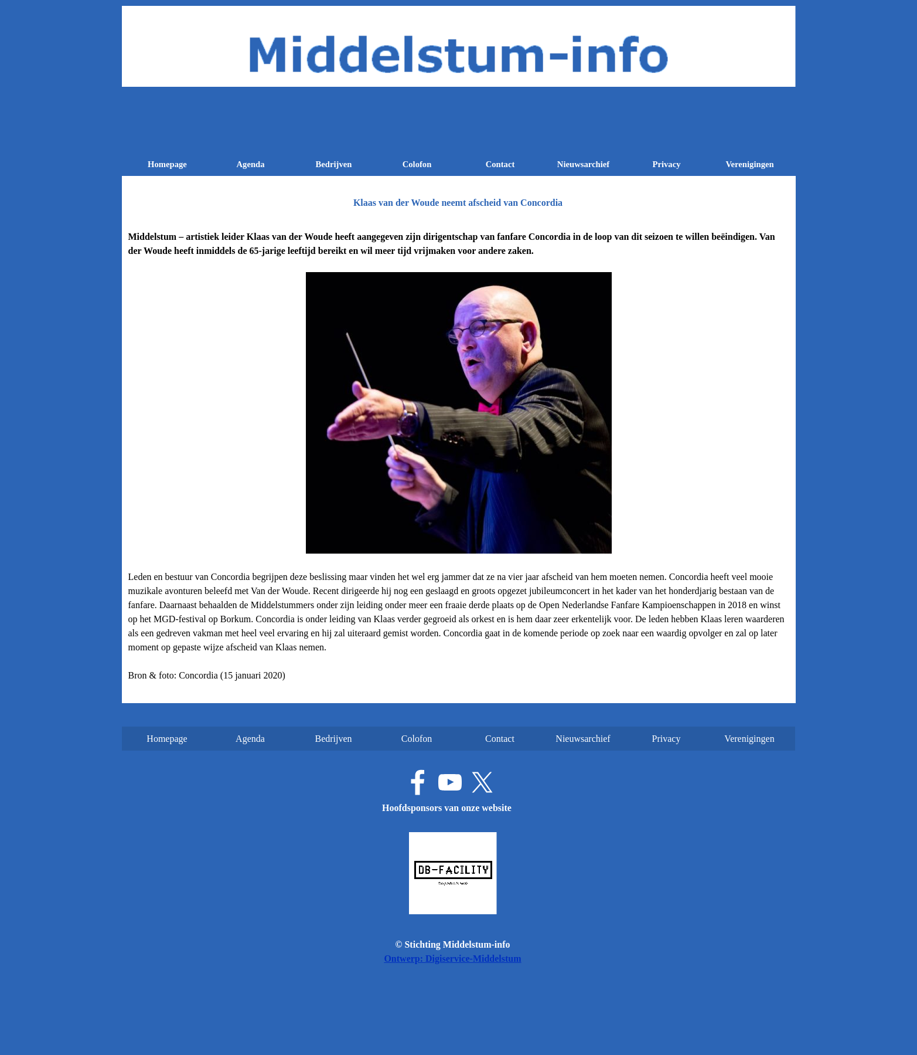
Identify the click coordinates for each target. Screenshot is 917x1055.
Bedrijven (334, 164)
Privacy (666, 164)
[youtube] (450, 782)
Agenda (250, 164)
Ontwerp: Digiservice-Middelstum (452, 959)
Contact (500, 164)
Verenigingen (749, 164)
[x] (482, 782)
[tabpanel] (458, 456)
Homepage (167, 164)
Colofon (417, 164)
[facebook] (417, 782)
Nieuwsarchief (583, 164)
